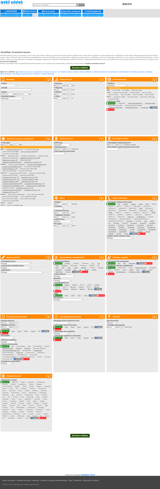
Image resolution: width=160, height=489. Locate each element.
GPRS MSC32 (122, 208)
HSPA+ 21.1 (112, 217)
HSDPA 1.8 (112, 215)
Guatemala (6, 395)
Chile (11, 388)
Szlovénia (22, 412)
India (37, 395)
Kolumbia (24, 388)
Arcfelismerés (41, 352)
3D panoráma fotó (8, 359)
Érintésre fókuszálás (8, 352)
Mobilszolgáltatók (93, 11)
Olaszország (30, 397)
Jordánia (45, 397)
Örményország (41, 382)
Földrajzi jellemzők (48, 74)
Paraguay (5, 407)
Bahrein (31, 384)
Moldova (43, 401)
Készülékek (11, 11)
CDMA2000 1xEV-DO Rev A (141, 219)
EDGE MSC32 (133, 210)
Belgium (17, 386)
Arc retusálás (34, 355)
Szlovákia (14, 412)
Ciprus (5, 390)
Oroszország (29, 409)
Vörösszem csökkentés (39, 348)
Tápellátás (36, 74)
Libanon (5, 401)
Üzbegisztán (11, 418)
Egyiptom (35, 390)
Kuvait (20, 399)
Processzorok (48, 11)
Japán (38, 397)
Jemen (28, 418)
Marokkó (13, 403)
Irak (9, 397)
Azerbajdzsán (23, 384)
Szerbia (48, 409)
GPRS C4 (154, 204)
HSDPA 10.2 (138, 215)
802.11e (82, 285)
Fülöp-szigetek (21, 407)
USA (4, 418)
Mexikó (35, 401)
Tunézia (12, 416)
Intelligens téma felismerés (27, 357)
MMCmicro (83, 265)
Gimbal (47, 346)
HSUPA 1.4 (119, 212)
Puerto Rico (6, 409)
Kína (17, 388)
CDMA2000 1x (113, 219)
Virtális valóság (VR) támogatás (134, 105)
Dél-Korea (39, 412)
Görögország (43, 392)
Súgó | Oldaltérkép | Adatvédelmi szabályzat (84, 480)
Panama (31, 405)
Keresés (80, 5)
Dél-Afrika (31, 412)
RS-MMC (92, 265)
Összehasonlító (11, 15)
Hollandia (37, 403)
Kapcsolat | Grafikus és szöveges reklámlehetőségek (50, 480)
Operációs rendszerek (71, 11)
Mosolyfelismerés (22, 355)
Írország (15, 397)
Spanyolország (7, 414)
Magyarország (29, 395)
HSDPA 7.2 (129, 215)
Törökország (21, 416)
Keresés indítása (80, 68)
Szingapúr (6, 412)
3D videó (47, 357)
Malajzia (22, 401)
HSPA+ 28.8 (121, 217)
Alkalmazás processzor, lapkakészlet (30, 72)
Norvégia (12, 405)
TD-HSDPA (139, 221)
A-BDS (151, 270)
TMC (110, 270)
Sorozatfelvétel (27, 350)
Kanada (5, 388)
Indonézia (45, 395)
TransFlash (93, 267)
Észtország (44, 390)
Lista (19, 15)
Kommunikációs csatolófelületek (118, 72)
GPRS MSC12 (112, 208)
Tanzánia (46, 414)
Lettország (37, 399)
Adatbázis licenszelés (24, 480)
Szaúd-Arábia (40, 409)
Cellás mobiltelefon (86, 72)
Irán (4, 397)
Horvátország (42, 388)
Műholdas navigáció (137, 72)
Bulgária (39, 386)
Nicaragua (45, 403)
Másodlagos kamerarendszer (22, 74)
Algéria (23, 382)
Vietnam (20, 418)
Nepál (29, 403)
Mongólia (5, 403)
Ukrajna (47, 416)
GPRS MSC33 (133, 208)
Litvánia (45, 399)
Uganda (35, 416)
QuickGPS (117, 270)
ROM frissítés (30, 11)
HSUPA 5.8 (136, 212)
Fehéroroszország (8, 386)
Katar (14, 409)
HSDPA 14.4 (148, 215)
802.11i (90, 285)
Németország (33, 392)
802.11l (65, 287)
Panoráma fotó (30, 352)
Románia (21, 409)
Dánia (20, 390)
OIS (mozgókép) (38, 346)
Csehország (12, 390)
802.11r (89, 287)
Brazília (32, 386)
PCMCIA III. (86, 263)
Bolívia (25, 386)
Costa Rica (33, 388)
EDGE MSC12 (123, 210)
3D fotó (40, 357)
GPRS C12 (128, 206)
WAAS (125, 270)
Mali (28, 401)
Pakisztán (40, 405)
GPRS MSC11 (147, 206)
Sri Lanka (31, 414)
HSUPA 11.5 (145, 212)
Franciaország (16, 392)
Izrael (22, 397)
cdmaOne (151, 217)
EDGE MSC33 (143, 210)
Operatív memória (50, 72)
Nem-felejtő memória (65, 72)
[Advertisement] (80, 34)
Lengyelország (32, 407)
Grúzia (24, 392)
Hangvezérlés (122, 103)
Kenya (14, 399)
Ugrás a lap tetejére (8, 480)
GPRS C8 (111, 206)
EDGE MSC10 (149, 208)
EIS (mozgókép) (21, 346)
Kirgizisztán (28, 399)
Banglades (40, 384)
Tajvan (39, 414)
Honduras (20, 395)
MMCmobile (74, 265)
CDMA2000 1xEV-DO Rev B (116, 221)
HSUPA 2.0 (128, 212)
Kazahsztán (6, 399)
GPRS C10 (119, 206)
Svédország (17, 414)
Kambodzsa (48, 386)
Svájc (24, 414)
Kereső (3, 15)
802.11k (58, 287)
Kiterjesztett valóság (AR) (116, 105)
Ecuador (27, 390)
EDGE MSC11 (112, 210)
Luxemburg (13, 401)
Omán (25, 405)
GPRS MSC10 (137, 206)
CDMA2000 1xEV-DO (125, 219)
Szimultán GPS (122, 267)
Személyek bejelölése (9, 355)
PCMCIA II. (77, 263)
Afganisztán (15, 382)
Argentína (31, 382)
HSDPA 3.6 (121, 215)
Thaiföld (5, 416)
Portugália (41, 407)
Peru (12, 407)
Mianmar (22, 403)
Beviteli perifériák (100, 72)
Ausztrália (6, 384)
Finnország (6, 392)
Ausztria (13, 384)
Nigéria (5, 405)
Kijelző (76, 72)
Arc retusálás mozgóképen (10, 357)
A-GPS (131, 267)
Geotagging (153, 267)
